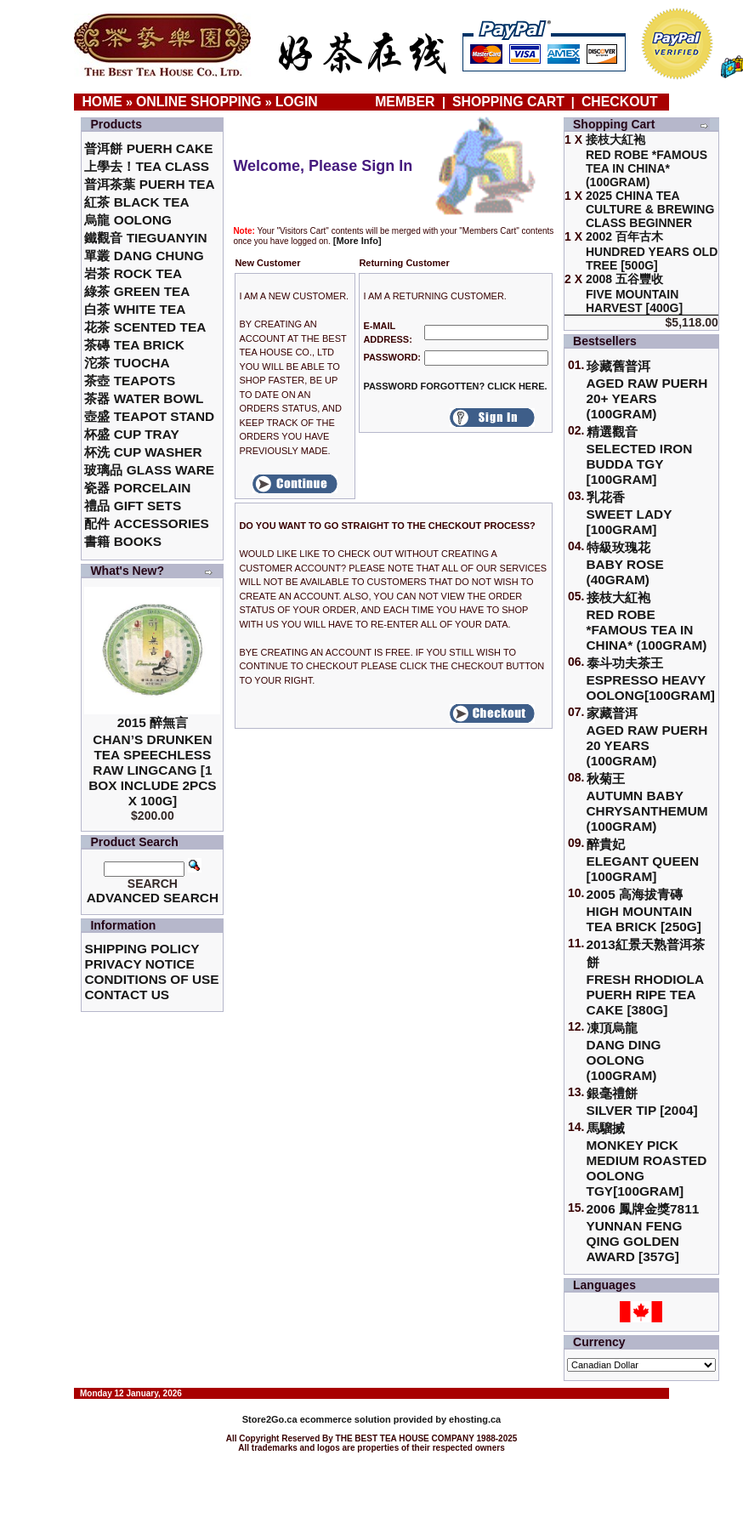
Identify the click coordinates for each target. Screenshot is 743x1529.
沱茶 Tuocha (126, 362)
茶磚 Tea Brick (134, 345)
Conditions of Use (151, 979)
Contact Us (126, 994)
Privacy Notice (139, 964)
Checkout (619, 101)
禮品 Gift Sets (132, 505)
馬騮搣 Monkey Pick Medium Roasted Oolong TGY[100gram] (647, 1159)
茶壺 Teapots (129, 380)
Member (407, 101)
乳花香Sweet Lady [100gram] (629, 513)
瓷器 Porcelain (137, 487)
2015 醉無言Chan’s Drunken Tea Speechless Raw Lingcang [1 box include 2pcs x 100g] (152, 761)
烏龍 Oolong (128, 220)
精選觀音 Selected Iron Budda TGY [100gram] (640, 455)
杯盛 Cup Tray (131, 434)
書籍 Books (123, 541)
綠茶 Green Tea (137, 291)
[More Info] (357, 241)
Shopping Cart (508, 101)
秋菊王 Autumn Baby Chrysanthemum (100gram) (647, 802)
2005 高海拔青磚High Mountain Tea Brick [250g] (644, 910)
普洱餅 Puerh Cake (148, 148)
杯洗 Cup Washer (142, 452)
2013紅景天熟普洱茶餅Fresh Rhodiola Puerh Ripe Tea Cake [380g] (646, 977)
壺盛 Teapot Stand (149, 416)
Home (102, 101)
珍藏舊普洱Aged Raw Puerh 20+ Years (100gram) (647, 390)
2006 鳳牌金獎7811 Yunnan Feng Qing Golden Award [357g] (643, 1233)
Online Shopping (199, 101)
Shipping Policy (141, 948)
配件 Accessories (146, 523)
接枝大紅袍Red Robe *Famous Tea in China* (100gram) (647, 621)
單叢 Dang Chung (143, 255)
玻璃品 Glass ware (149, 470)
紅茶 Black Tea (136, 202)
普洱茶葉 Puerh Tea (149, 184)
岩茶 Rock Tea (133, 273)
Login (296, 101)
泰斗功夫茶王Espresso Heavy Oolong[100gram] (651, 679)
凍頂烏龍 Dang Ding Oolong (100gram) (624, 1051)
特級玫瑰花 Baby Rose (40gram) (625, 563)
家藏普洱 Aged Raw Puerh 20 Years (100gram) (647, 737)
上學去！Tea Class (146, 166)
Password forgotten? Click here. (455, 386)
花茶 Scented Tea (145, 327)
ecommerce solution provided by (345, 1419)
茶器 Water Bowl (143, 398)
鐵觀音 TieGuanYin (145, 237)
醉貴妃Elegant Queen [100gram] (643, 860)
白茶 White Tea (134, 309)
